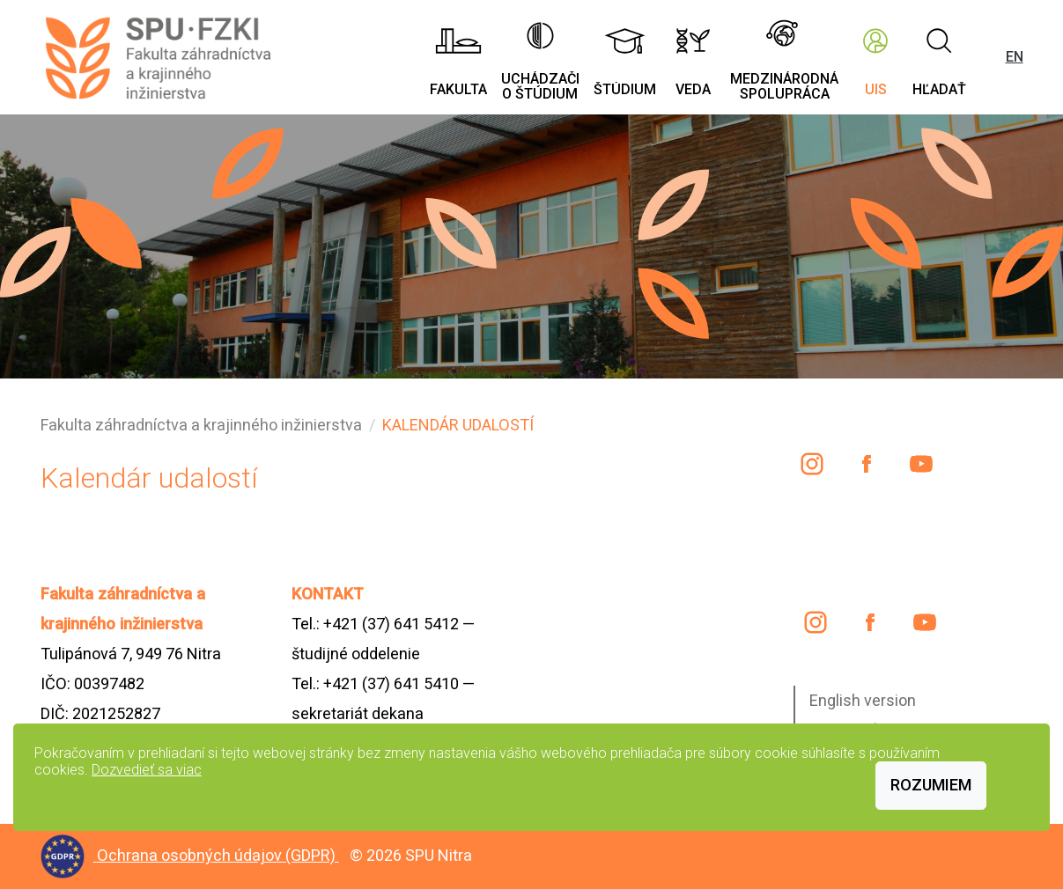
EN (1014, 56)
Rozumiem (930, 784)
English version (862, 700)
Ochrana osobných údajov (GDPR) (218, 855)
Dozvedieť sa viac (147, 769)
